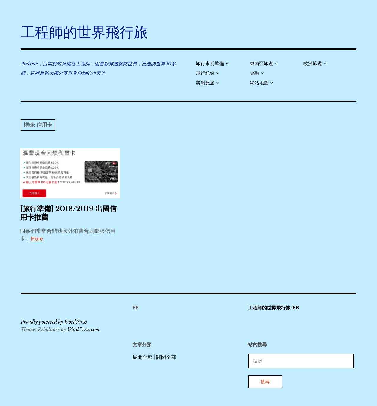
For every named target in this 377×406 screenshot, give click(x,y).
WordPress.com (83, 329)
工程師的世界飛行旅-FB (273, 308)
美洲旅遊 (205, 83)
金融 (254, 73)
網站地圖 (259, 83)
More (37, 239)
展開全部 (143, 357)
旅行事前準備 (210, 63)
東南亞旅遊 (261, 63)
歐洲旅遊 (312, 63)
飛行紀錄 (205, 73)
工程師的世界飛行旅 (84, 32)
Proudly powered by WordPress (54, 322)
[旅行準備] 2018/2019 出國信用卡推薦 (68, 212)
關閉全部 (166, 357)
